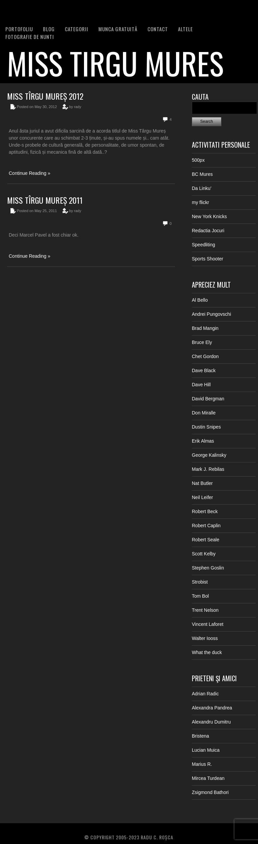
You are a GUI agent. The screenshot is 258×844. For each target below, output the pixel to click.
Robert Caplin (206, 525)
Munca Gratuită (117, 29)
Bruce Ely (202, 342)
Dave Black (204, 370)
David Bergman (208, 398)
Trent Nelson (205, 610)
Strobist (200, 582)
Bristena (200, 736)
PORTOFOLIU (19, 29)
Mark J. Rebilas (208, 469)
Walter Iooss (205, 638)
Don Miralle (204, 412)
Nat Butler (202, 483)
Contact (157, 29)
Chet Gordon (205, 356)
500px (198, 160)
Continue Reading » (29, 173)
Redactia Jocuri (208, 230)
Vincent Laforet (207, 624)
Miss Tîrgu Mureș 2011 (45, 200)
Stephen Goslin (208, 567)
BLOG (49, 29)
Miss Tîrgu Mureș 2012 (45, 96)
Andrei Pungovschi (211, 314)
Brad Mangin (205, 328)
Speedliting (203, 244)
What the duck (207, 652)
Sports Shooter (207, 258)
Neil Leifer (202, 497)
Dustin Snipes (206, 427)
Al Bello (200, 300)
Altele (185, 29)
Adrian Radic (205, 693)
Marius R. (202, 764)
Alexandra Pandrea (212, 707)
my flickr (200, 202)
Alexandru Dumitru (211, 722)
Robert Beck (205, 511)
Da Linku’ (201, 188)
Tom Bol (200, 596)
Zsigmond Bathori (210, 792)
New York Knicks (209, 216)
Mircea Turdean (208, 778)
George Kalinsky (209, 455)
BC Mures (202, 174)
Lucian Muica (206, 750)
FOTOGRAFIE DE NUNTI (29, 36)
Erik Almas (203, 441)
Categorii (76, 29)
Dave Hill (201, 384)
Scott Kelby (204, 553)
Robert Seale (205, 539)
